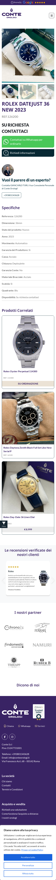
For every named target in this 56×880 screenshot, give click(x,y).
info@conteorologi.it (19, 757)
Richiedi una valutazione (14, 809)
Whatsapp (24, 726)
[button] (51, 55)
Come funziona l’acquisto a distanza (20, 813)
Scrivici (40, 726)
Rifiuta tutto (28, 873)
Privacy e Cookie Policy (32, 850)
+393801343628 (11, 195)
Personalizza (28, 865)
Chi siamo (7, 781)
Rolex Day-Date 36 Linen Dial (18, 517)
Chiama (9, 726)
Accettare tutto (28, 857)
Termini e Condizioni (12, 789)
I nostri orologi (9, 817)
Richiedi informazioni (22, 152)
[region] (28, 852)
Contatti (6, 785)
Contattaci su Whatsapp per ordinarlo (26, 141)
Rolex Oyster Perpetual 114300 (20, 371)
